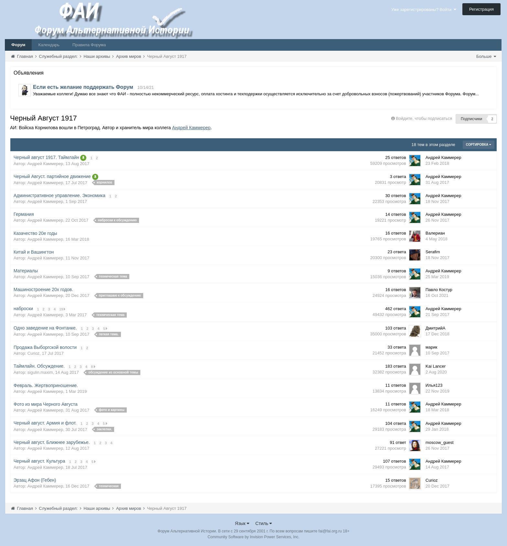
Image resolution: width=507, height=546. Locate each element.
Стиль (263, 523)
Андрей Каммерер (191, 127)
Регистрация (481, 9)
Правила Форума (89, 44)
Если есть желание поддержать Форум (83, 87)
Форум (18, 44)
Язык (242, 523)
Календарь (48, 44)
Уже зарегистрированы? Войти (423, 9)
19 (62, 309)
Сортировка (478, 144)
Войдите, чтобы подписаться (424, 118)
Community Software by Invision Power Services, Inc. (253, 536)
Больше (486, 56)
